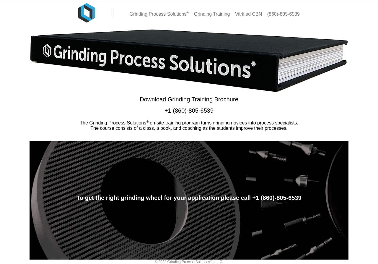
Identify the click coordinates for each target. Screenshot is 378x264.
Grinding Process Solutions (160, 14)
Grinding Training (212, 14)
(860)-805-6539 (283, 14)
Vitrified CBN (249, 14)
